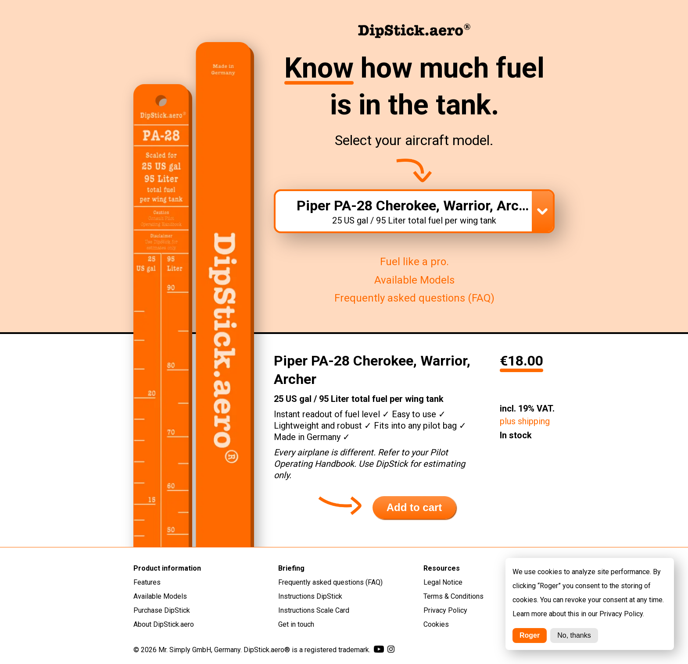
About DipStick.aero (163, 624)
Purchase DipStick (161, 610)
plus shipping (525, 421)
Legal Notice (442, 582)
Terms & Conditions (453, 596)
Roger (530, 635)
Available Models (414, 280)
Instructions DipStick (310, 596)
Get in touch (296, 624)
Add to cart (414, 507)
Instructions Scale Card (313, 610)
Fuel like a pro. (414, 262)
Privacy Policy (445, 610)
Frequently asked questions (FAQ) (414, 298)
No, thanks (574, 635)
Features (147, 582)
